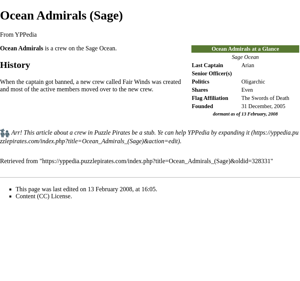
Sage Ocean (245, 57)
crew (61, 48)
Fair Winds (136, 81)
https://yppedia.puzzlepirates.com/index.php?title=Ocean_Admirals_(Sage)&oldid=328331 (156, 161)
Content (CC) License (43, 196)
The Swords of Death (265, 98)
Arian (247, 65)
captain (35, 81)
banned (64, 81)
